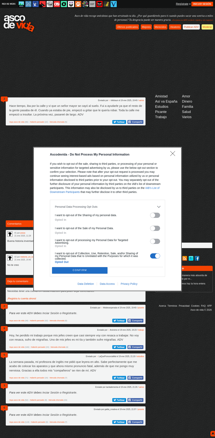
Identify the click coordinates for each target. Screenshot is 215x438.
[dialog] (107, 219)
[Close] (174, 154)
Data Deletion (86, 283)
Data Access (107, 283)
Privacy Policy (129, 283)
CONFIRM (80, 270)
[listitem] (107, 207)
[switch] (155, 215)
